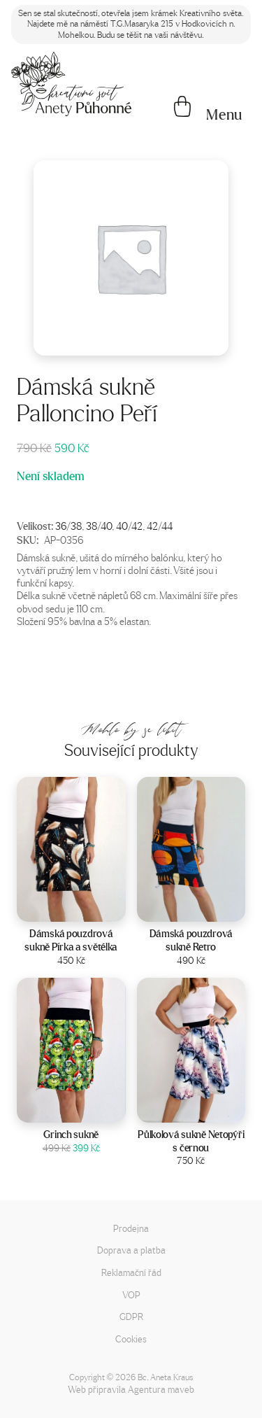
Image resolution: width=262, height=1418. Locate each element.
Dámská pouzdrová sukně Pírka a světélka (70, 940)
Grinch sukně (71, 1134)
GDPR (131, 1316)
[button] (224, 114)
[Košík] (182, 107)
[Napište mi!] (71, 84)
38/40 (99, 525)
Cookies (131, 1339)
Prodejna (131, 1228)
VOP (131, 1294)
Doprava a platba (131, 1250)
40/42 (129, 525)
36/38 (68, 525)
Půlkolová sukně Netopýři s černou (191, 1141)
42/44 (160, 525)
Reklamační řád (131, 1272)
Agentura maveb (161, 1389)
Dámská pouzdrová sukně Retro (191, 940)
